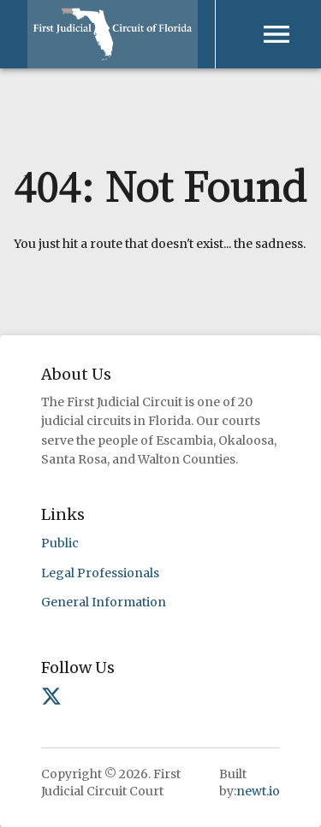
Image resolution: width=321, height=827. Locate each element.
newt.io (258, 791)
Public (60, 543)
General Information (103, 602)
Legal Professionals (100, 573)
